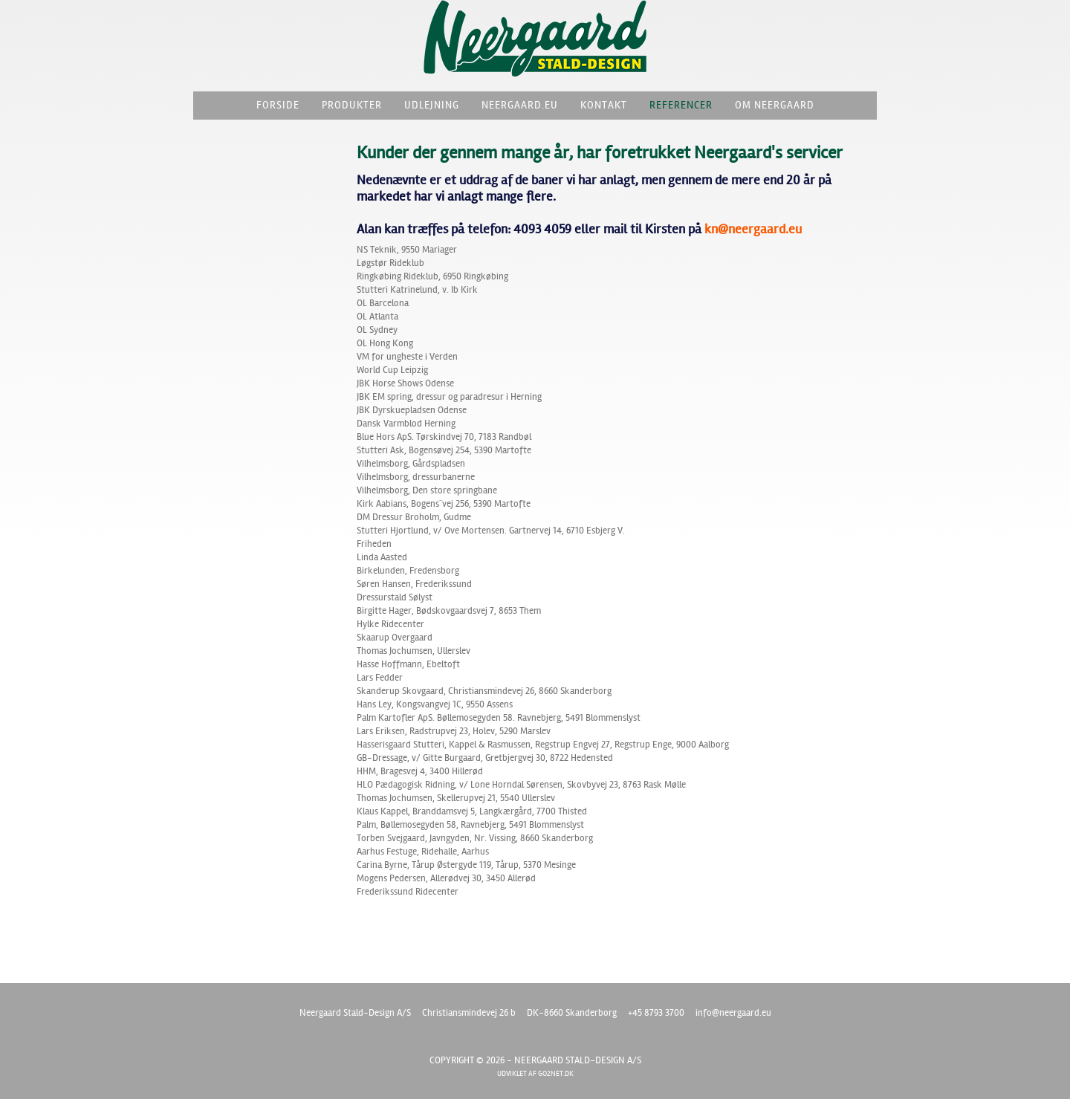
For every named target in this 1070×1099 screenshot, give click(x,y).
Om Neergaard (774, 105)
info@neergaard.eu (733, 1013)
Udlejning (431, 105)
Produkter (352, 105)
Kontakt (603, 105)
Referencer (681, 105)
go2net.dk (556, 1073)
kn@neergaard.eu (753, 229)
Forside (277, 105)
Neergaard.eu (520, 105)
